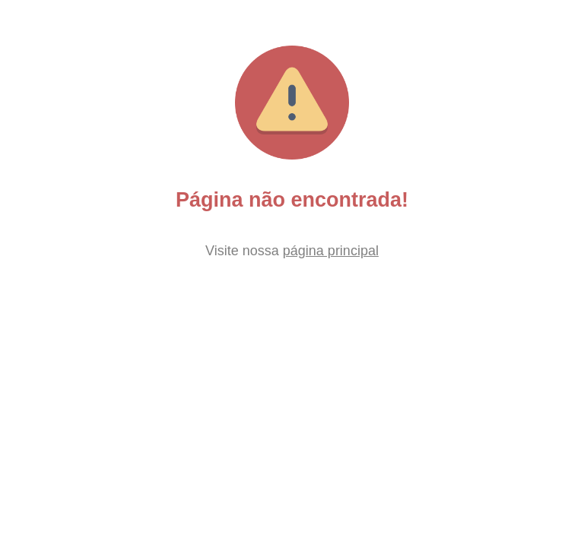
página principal (331, 250)
